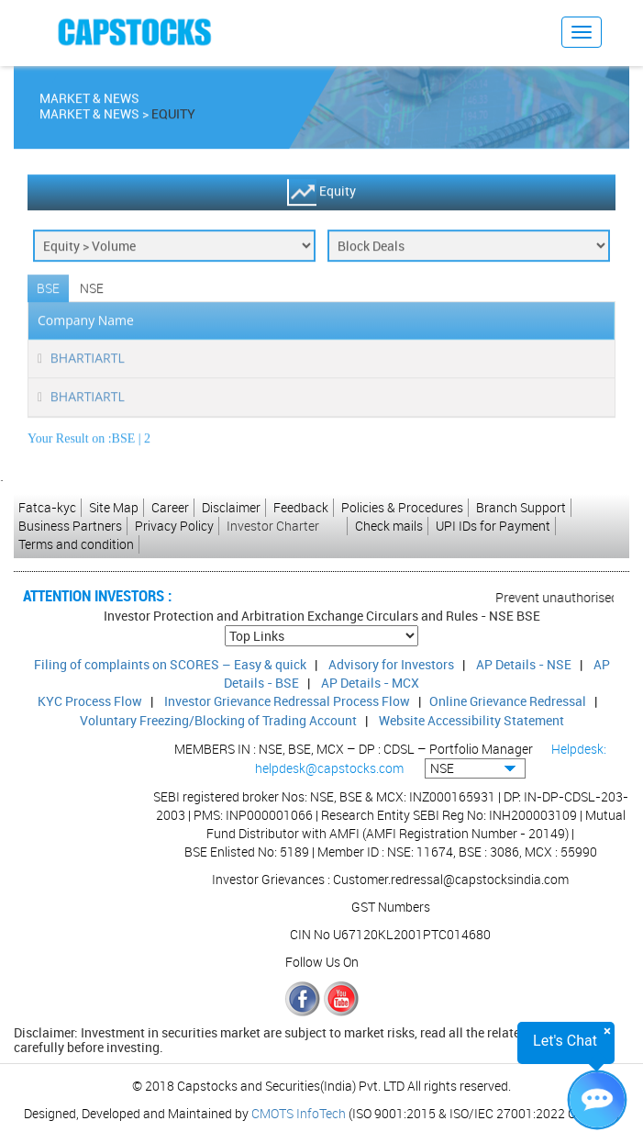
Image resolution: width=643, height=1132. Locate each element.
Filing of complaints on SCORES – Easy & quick (170, 664)
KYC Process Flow (90, 701)
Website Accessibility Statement (471, 720)
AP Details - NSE (523, 664)
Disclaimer (231, 507)
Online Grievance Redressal (507, 701)
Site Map (114, 507)
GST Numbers (390, 906)
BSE (48, 291)
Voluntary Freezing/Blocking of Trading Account (218, 720)
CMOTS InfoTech (298, 1113)
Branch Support (521, 507)
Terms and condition (76, 544)
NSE (92, 291)
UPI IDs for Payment (493, 525)
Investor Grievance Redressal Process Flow (287, 701)
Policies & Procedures (402, 507)
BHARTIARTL (87, 361)
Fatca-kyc (47, 507)
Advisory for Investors (391, 664)
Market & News (89, 117)
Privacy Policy (174, 525)
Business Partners (70, 525)
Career (170, 507)
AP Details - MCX (370, 682)
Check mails (389, 525)
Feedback (300, 507)
